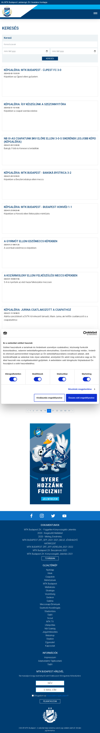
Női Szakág (50, 628)
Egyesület (50, 642)
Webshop (50, 635)
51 (69, 411)
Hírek (50, 573)
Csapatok (50, 577)
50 (65, 411)
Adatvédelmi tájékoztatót (57, 696)
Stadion (50, 639)
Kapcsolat (50, 646)
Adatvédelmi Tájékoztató (50, 661)
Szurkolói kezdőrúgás (50, 608)
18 (41, 411)
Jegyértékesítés (50, 632)
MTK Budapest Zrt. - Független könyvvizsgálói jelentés (50, 529)
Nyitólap (50, 570)
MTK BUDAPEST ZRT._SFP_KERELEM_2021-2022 (50, 547)
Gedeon (50, 597)
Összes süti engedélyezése (81, 398)
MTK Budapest (50, 583)
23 (61, 411)
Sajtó (50, 614)
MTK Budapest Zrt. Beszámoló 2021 (50, 550)
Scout (50, 618)
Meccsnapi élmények (50, 604)
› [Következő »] (72, 411)
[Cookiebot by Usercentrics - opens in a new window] (85, 333)
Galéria (50, 601)
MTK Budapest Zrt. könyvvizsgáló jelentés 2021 (50, 554)
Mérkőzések (50, 580)
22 (57, 411)
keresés (50, 58)
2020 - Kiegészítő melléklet (50, 533)
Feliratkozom (50, 701)
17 (37, 411)
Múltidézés (50, 587)
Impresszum (50, 657)
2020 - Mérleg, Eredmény (50, 536)
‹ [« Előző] (27, 411)
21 (53, 411)
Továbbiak (50, 558)
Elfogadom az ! (51, 696)
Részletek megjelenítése (80, 389)
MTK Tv (50, 621)
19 (45, 411)
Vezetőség (50, 594)
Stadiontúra (50, 611)
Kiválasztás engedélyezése (49, 398)
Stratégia (50, 590)
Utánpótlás (50, 625)
